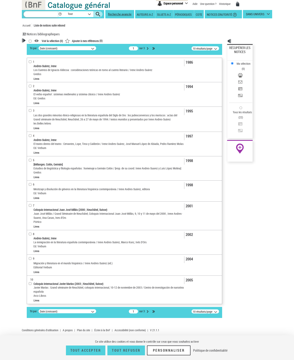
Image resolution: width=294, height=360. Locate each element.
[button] (60, 14)
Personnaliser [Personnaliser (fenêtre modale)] (169, 350)
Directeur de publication (41, 101)
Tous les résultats (239, 87)
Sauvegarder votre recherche (48, 63)
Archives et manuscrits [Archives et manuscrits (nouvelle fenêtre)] (236, 125)
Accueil (26, 25)
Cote (199, 14)
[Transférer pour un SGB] (245, 76)
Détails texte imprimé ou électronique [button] (42, 121)
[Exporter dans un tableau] (245, 71)
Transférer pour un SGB (243, 76)
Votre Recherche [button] (39, 47)
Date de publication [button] (39, 156)
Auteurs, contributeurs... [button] (42, 143)
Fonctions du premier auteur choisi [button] (44, 80)
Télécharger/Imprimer (242, 61)
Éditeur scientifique (39, 89)
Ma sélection (237, 54)
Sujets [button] (31, 163)
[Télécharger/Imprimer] (245, 61)
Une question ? (208, 4)
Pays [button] (30, 177)
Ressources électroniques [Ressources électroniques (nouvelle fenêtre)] (238, 129)
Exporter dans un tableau (244, 71)
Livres (32, 130)
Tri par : (86, 48)
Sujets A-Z (164, 14)
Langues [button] (32, 149)
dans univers (255, 15)
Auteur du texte (37, 95)
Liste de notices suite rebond (49, 25)
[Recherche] (41, 14)
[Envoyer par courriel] (245, 66)
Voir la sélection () (104, 41)
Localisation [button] (34, 136)
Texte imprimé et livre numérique (47, 113)
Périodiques (183, 14)
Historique (225, 4)
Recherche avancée (119, 14)
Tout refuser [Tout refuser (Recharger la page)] (126, 350)
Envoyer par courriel (241, 66)
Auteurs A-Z (145, 14)
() (136, 41)
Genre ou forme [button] (36, 170)
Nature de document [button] (39, 107)
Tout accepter (85, 350)
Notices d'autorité (219, 14)
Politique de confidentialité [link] (210, 350)
